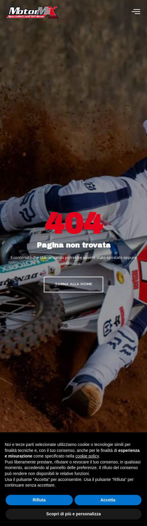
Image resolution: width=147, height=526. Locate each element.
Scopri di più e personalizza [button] (73, 513)
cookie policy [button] (87, 456)
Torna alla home (73, 284)
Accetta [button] (107, 500)
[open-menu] (136, 12)
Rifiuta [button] (39, 500)
